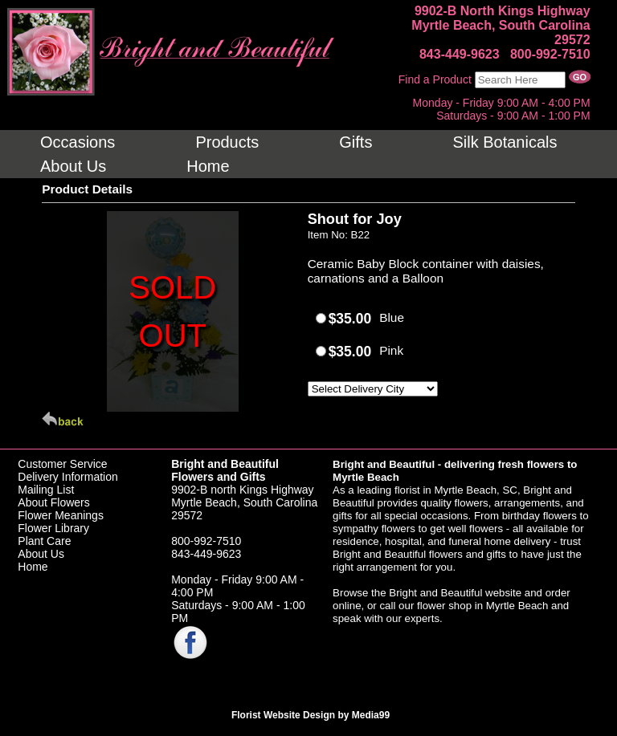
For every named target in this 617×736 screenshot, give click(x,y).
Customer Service (62, 463)
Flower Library (53, 528)
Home (32, 566)
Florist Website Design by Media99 (310, 715)
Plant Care (44, 541)
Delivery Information (68, 476)
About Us (41, 553)
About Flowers (53, 502)
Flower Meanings (61, 515)
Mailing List (46, 489)
